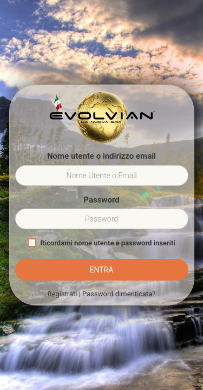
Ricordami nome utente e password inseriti (101, 243)
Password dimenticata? (118, 294)
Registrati (62, 294)
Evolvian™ (102, 117)
